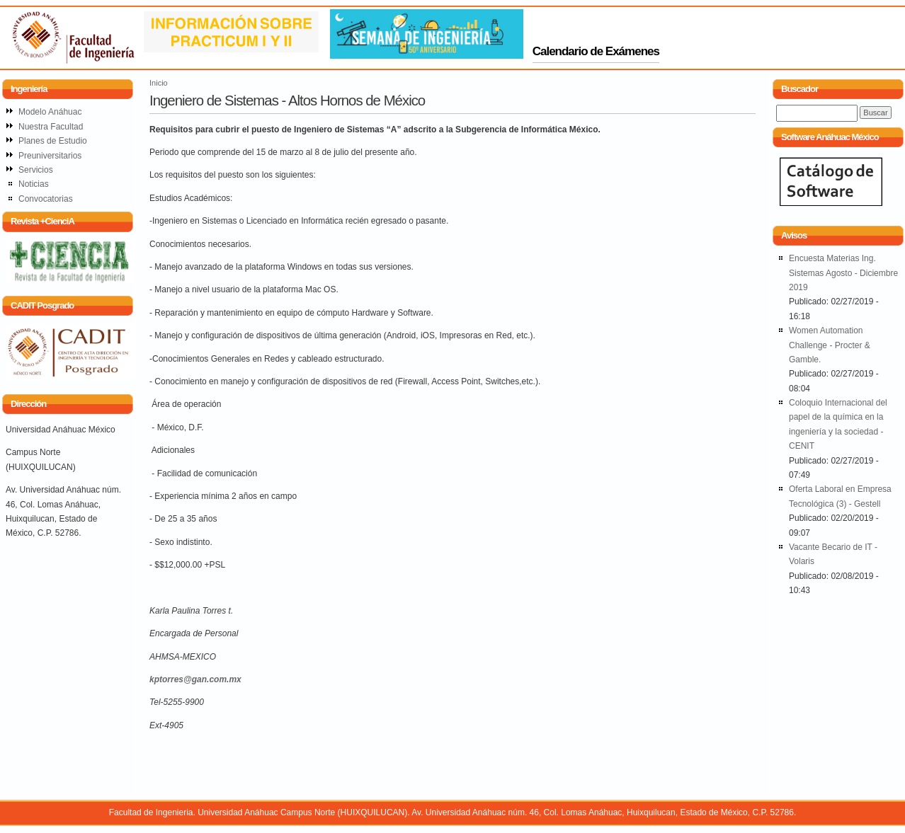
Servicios (35, 170)
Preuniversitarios (49, 156)
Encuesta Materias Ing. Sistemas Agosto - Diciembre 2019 (843, 272)
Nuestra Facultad (50, 127)
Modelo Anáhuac (49, 112)
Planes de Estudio (52, 141)
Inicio (158, 83)
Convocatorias (45, 199)
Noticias (33, 184)
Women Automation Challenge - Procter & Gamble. (829, 345)
